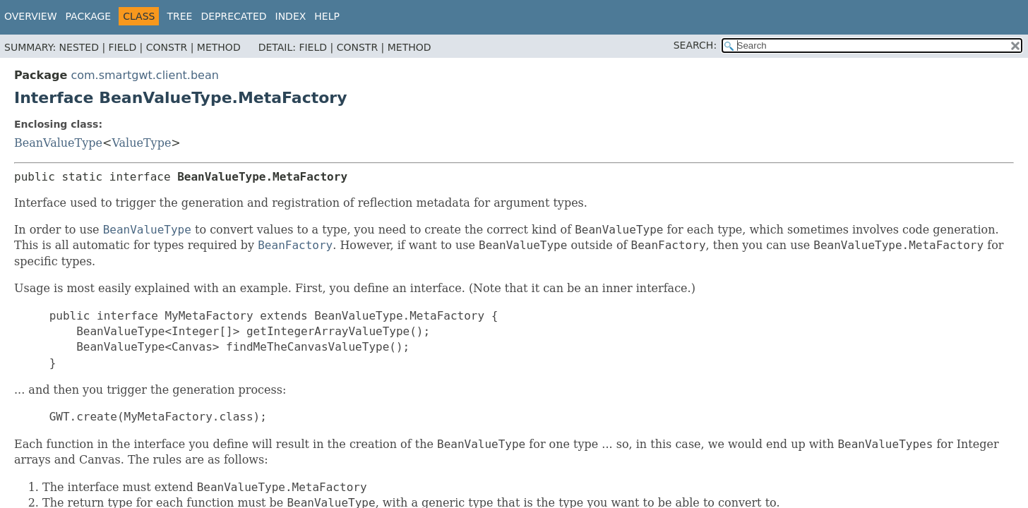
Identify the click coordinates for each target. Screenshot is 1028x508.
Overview (30, 16)
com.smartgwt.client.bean (144, 75)
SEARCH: (695, 45)
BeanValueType (58, 143)
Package (89, 16)
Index (290, 16)
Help (327, 16)
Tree (179, 16)
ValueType (141, 143)
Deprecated (233, 16)
